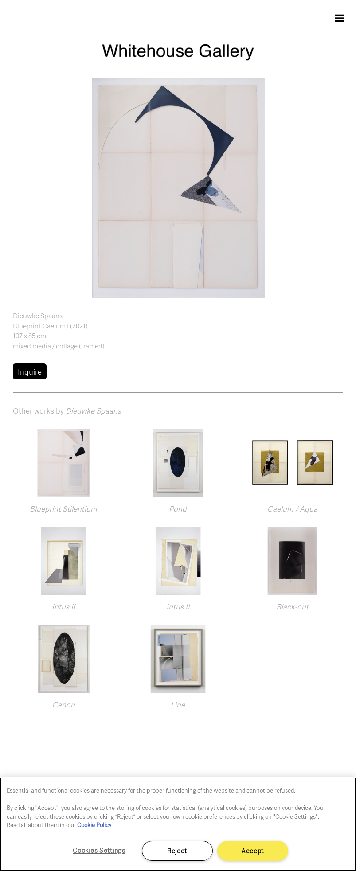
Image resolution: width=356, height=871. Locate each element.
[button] (178, 187)
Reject (177, 850)
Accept (252, 850)
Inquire (30, 372)
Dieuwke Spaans (38, 315)
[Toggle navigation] (339, 17)
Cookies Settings (99, 850)
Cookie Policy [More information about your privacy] (94, 825)
